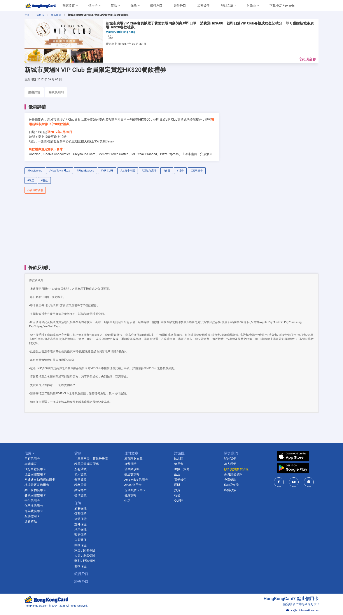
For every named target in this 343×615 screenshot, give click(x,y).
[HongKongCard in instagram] (309, 482)
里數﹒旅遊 (181, 469)
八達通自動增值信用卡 (39, 479)
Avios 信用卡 (133, 485)
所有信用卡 (32, 458)
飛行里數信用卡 (35, 469)
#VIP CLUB (107, 170)
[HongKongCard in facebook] (279, 482)
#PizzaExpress (85, 170)
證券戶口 (180, 5)
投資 (177, 490)
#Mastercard (34, 170)
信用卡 (93, 5)
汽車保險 (80, 529)
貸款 (114, 5)
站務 (177, 495)
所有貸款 (80, 469)
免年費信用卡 (33, 511)
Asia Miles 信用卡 (136, 479)
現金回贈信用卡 (35, 474)
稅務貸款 (80, 485)
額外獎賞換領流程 (236, 469)
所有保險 (80, 508)
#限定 (30, 180)
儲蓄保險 (80, 513)
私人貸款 (80, 474)
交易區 (178, 500)
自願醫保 (80, 540)
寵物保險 (80, 566)
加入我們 (230, 464)
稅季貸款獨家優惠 (86, 464)
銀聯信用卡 (32, 516)
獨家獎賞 (69, 5)
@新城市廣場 (35, 190)
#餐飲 (44, 180)
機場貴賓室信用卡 (36, 485)
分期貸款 (80, 479)
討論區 (251, 5)
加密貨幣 (203, 5)
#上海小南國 (127, 170)
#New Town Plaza (59, 170)
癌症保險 (80, 545)
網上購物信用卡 (35, 490)
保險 (134, 5)
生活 (127, 500)
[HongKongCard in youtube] (294, 482)
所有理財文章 (133, 458)
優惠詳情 (34, 92)
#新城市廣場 (149, 170)
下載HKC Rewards (282, 5)
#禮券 (180, 170)
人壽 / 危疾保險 (84, 555)
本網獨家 (30, 464)
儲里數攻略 (132, 469)
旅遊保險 (80, 519)
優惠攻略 (130, 495)
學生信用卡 (32, 500)
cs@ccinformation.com (302, 610)
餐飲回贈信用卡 (35, 495)
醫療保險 (80, 534)
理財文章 (227, 5)
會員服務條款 (233, 474)
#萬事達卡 (197, 170)
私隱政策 (230, 490)
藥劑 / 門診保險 (84, 561)
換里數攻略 (132, 474)
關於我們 (230, 458)
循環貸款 (80, 495)
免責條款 (230, 479)
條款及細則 (56, 92)
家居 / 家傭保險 (84, 550)
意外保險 (80, 524)
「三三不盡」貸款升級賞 (91, 458)
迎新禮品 (30, 521)
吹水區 (178, 458)
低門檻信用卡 (33, 506)
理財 (177, 485)
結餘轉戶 (80, 490)
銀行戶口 (156, 5)
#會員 (166, 170)
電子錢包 (180, 479)
